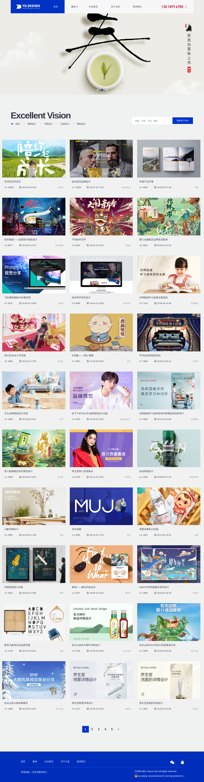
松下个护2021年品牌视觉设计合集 (90, 413)
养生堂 (128, 709)
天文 (61, 419)
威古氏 (128, 593)
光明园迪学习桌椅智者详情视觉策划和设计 (161, 413)
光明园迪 (194, 303)
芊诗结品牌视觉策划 (150, 355)
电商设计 (31, 124)
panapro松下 (125, 419)
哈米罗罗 (127, 303)
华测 (196, 187)
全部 (17, 124)
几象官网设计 (11, 529)
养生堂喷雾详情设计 (82, 703)
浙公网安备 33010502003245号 (150, 775)
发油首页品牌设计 (81, 181)
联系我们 (137, 6)
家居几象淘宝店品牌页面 (17, 645)
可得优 (128, 245)
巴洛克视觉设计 (39, 772)
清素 (196, 535)
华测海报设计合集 (13, 587)
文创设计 (64, 124)
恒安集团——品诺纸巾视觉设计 (20, 239)
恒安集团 (59, 245)
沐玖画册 (76, 529)
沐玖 (129, 535)
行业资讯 (93, 6)
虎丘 (129, 361)
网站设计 (81, 124)
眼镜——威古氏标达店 (83, 587)
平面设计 (48, 124)
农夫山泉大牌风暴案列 (16, 703)
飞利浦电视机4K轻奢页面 (17, 297)
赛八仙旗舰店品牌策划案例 (153, 239)
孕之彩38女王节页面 (15, 355)
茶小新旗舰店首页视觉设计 (18, 471)
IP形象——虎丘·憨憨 (83, 355)
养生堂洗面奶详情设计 (151, 703)
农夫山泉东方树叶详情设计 (86, 645)
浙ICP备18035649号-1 (174, 776)
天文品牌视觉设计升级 (16, 413)
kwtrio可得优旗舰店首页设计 (154, 587)
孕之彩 (60, 361)
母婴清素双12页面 (148, 529)
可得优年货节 (79, 239)
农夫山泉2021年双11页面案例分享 (157, 645)
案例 (73, 6)
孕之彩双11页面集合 (82, 471)
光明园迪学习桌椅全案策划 (153, 297)
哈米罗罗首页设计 (81, 297)
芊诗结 (195, 361)
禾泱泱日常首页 (12, 181)
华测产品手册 (146, 181)
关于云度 (115, 6)
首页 (56, 6)
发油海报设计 (146, 471)
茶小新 (60, 477)
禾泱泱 (60, 187)
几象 (61, 535)
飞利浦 (60, 303)
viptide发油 (126, 187)
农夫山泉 (127, 651)
